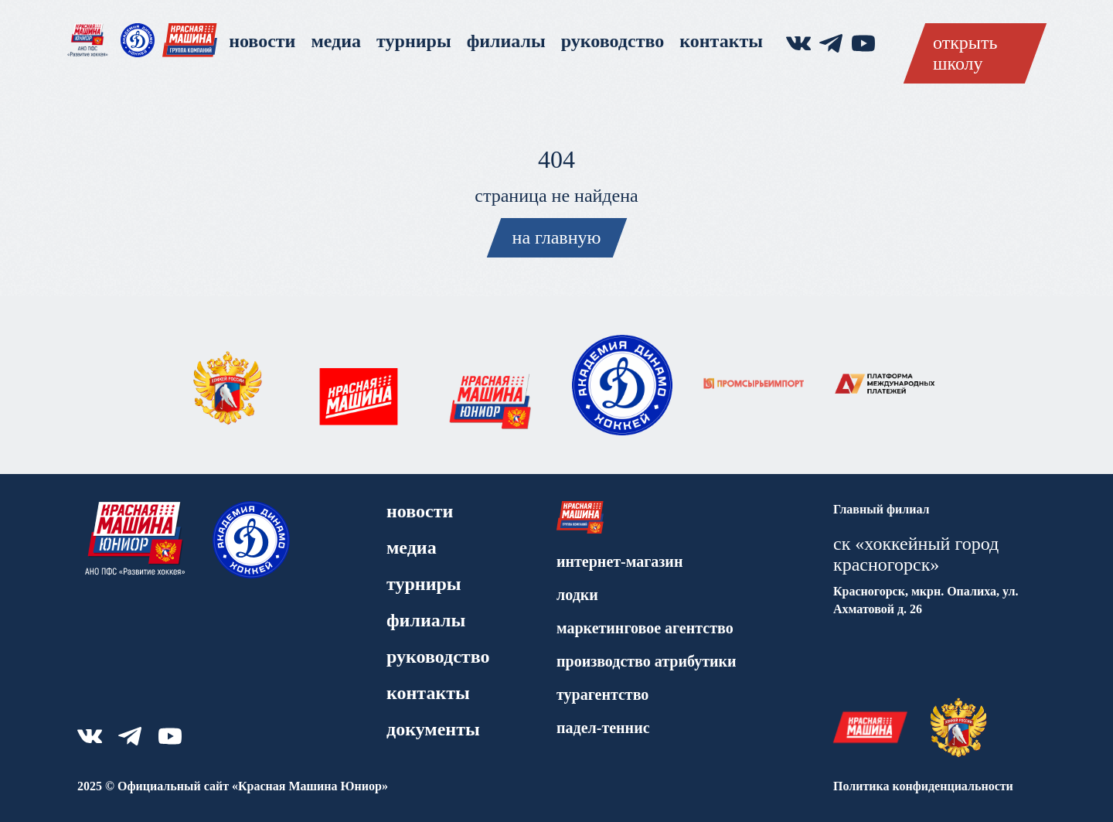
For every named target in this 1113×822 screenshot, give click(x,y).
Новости (262, 41)
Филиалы (506, 41)
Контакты (721, 41)
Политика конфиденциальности (923, 786)
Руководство (612, 41)
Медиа (336, 41)
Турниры (413, 41)
